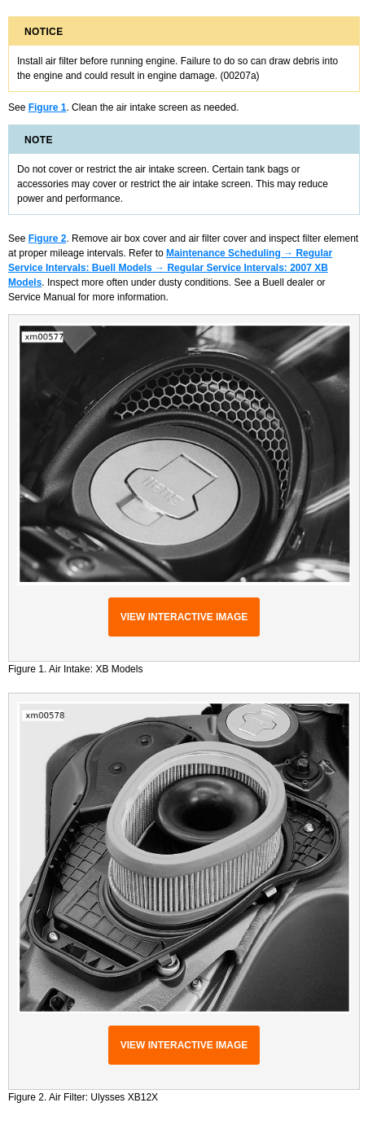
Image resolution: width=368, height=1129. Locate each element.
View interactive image (184, 617)
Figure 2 (47, 238)
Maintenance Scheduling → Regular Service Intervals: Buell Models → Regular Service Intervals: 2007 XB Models (170, 267)
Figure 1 (47, 107)
